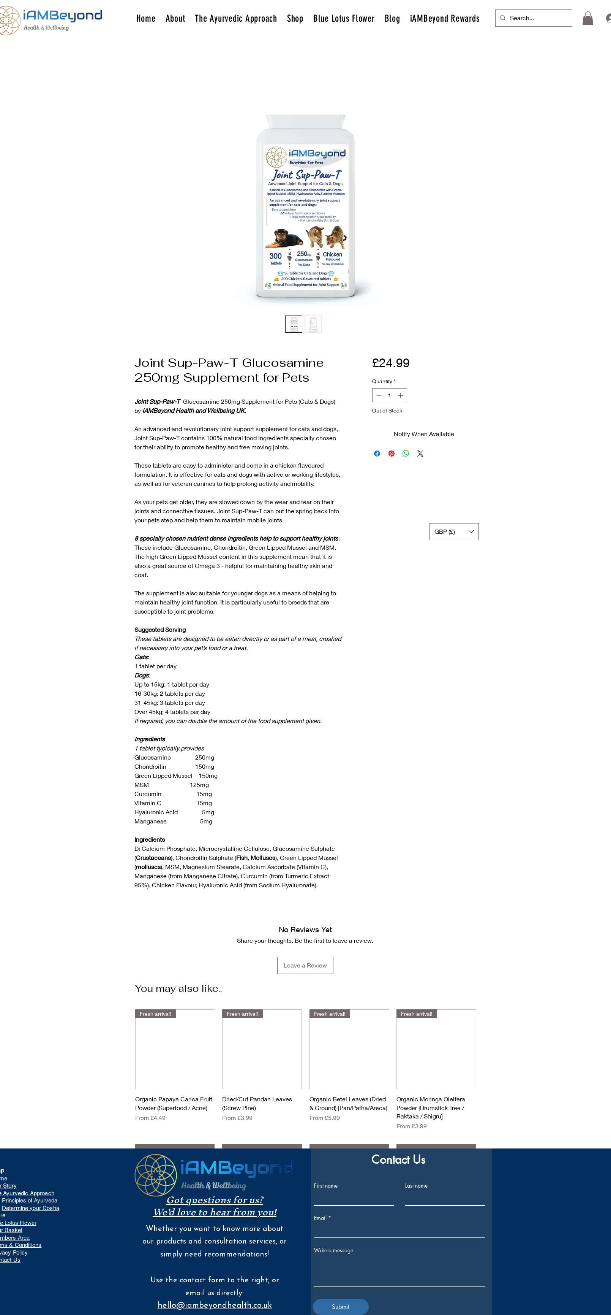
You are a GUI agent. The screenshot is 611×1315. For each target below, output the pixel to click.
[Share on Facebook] (377, 453)
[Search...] (533, 18)
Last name (416, 1185)
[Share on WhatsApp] (405, 453)
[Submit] (341, 1307)
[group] (306, 1084)
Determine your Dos (27, 1208)
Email (320, 1218)
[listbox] (454, 531)
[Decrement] (378, 395)
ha (56, 1208)
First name (326, 1185)
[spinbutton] (389, 395)
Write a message (333, 1250)
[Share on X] (420, 453)
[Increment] (401, 395)
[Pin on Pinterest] (391, 453)
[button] (175, 18)
